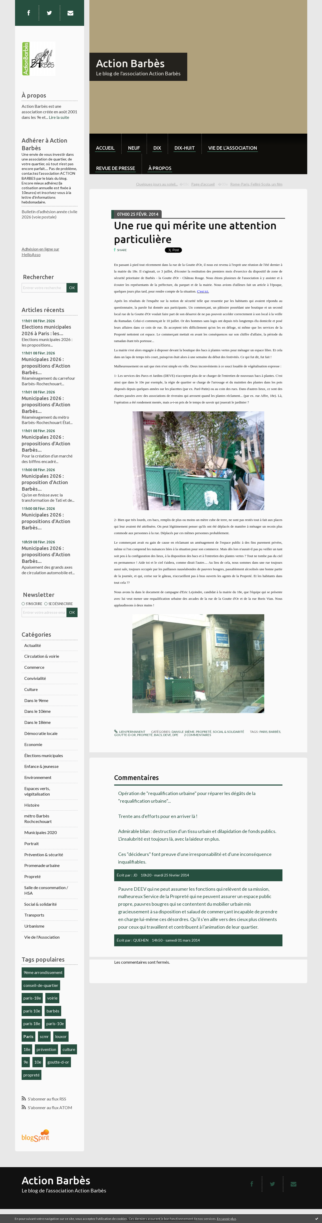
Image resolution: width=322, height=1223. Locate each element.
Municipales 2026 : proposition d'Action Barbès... (45, 482)
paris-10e (55, 1023)
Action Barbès (130, 63)
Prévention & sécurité (43, 854)
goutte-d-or (58, 1061)
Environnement (37, 777)
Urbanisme (34, 925)
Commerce (34, 667)
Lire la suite (59, 117)
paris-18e (32, 997)
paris (263, 732)
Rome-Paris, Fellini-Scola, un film (256, 184)
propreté (31, 1074)
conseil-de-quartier (40, 985)
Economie (33, 744)
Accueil (105, 147)
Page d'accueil (203, 184)
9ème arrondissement (43, 972)
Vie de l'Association (42, 936)
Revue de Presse (115, 168)
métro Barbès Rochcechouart (38, 818)
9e (25, 1061)
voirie (52, 997)
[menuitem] (105, 144)
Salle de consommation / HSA (46, 890)
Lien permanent (129, 732)
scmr (44, 1036)
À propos (159, 168)
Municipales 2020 (40, 832)
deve (167, 735)
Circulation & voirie (41, 656)
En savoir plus (226, 1219)
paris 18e (31, 1023)
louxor (61, 1036)
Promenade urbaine (42, 865)
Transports (34, 914)
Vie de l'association (232, 147)
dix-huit (185, 147)
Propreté (32, 876)
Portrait (31, 843)
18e (26, 1049)
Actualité (32, 645)
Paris (28, 1036)
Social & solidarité (40, 904)
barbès (52, 1010)
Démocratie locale (40, 733)
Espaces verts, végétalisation (37, 791)
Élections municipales (43, 755)
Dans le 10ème (37, 711)
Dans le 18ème (37, 722)
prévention (46, 1049)
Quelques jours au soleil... (157, 184)
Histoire (31, 804)
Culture (31, 689)
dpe (175, 735)
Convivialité (35, 678)
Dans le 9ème (36, 700)
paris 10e (31, 1010)
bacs (158, 735)
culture (69, 1049)
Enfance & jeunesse (41, 766)
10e (37, 1061)
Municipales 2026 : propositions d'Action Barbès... (46, 365)
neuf (134, 147)
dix (157, 147)
